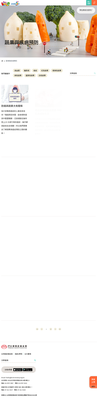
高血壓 (17, 70)
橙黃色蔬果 (57, 70)
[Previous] (37, 329)
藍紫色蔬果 (30, 75)
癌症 (35, 70)
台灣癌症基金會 (7, 354)
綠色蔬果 (17, 75)
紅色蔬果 (44, 70)
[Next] (55, 329)
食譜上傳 (93, 380)
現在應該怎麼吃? (85, 10)
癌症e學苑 (18, 354)
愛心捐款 (88, 3)
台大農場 (28, 354)
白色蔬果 (42, 75)
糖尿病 (26, 70)
